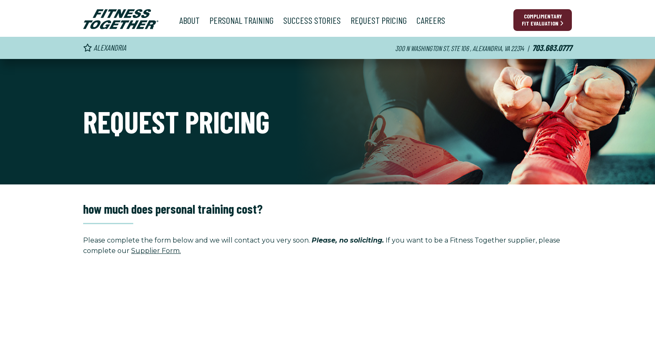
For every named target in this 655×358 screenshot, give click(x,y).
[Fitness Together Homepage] (120, 19)
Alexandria (104, 47)
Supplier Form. (156, 251)
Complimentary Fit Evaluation (543, 20)
